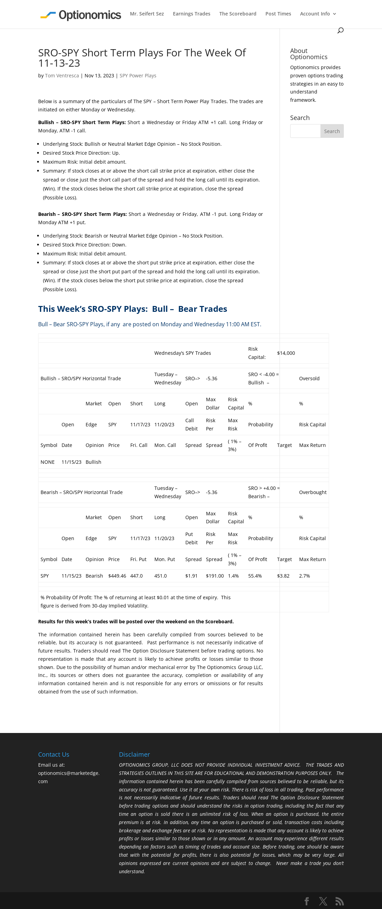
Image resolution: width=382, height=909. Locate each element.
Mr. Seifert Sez (147, 14)
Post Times (278, 14)
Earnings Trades (191, 14)
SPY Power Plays (138, 75)
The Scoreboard (238, 14)
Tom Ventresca (62, 75)
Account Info (315, 14)
